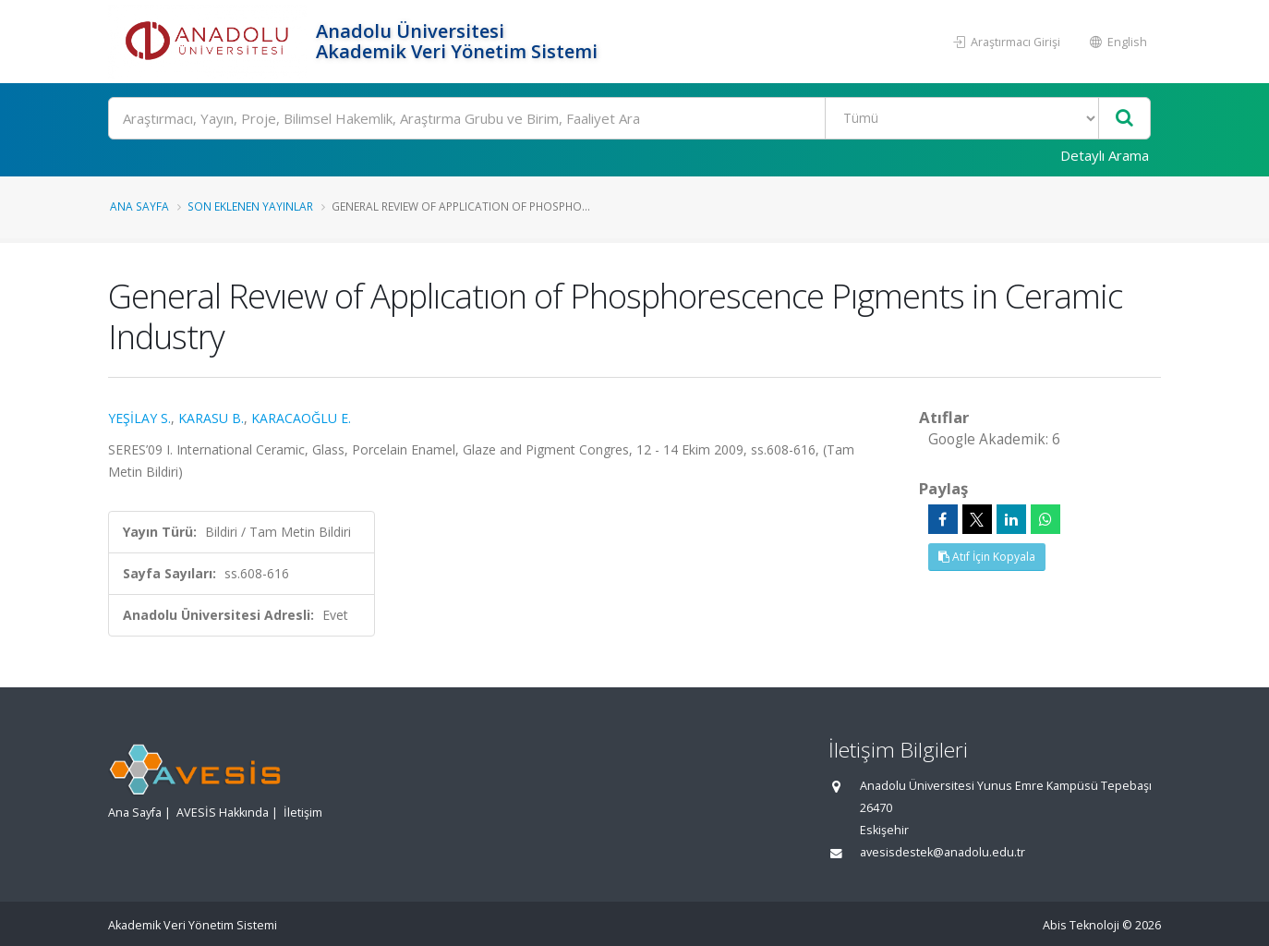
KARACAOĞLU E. (301, 418)
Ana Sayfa (139, 206)
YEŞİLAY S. (139, 418)
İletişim (303, 812)
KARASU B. (211, 418)
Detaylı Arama (1104, 155)
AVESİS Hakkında (222, 812)
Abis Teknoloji (1081, 925)
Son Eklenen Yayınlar (250, 206)
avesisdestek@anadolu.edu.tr (942, 852)
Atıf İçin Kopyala (986, 556)
